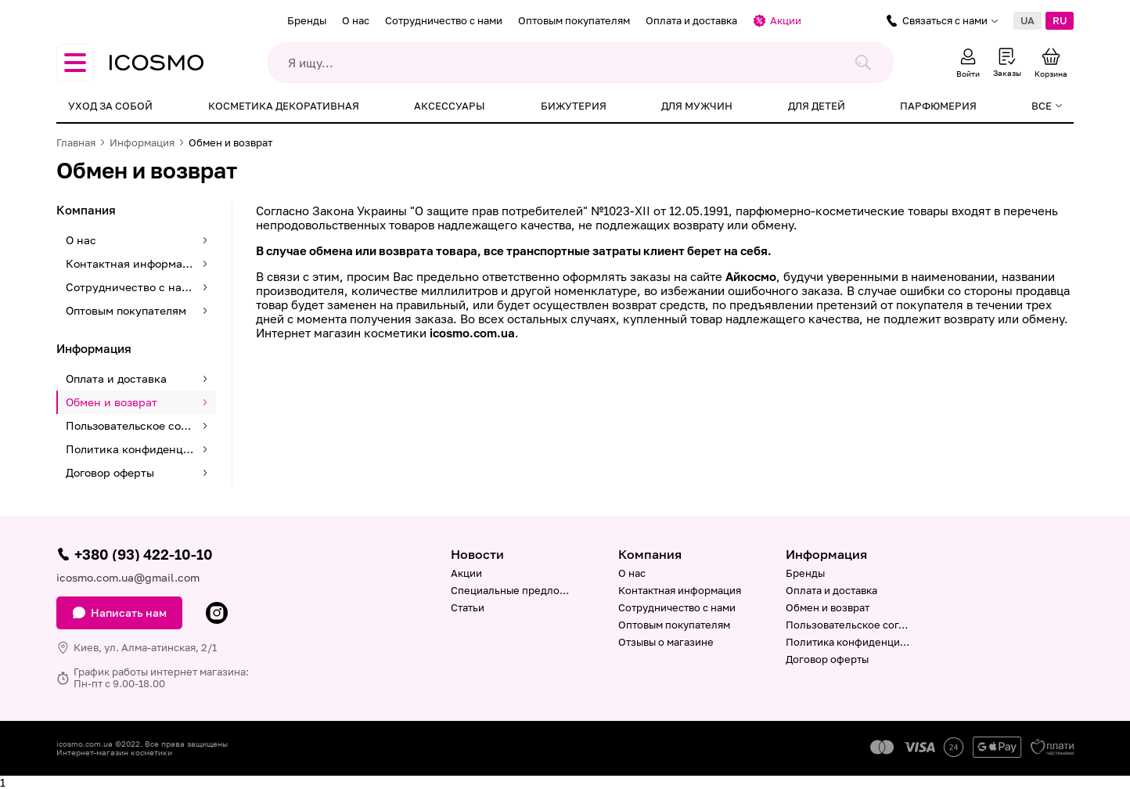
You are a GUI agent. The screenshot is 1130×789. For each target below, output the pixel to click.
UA (1027, 20)
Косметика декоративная (283, 105)
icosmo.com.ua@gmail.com (128, 577)
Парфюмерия (938, 105)
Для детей (816, 105)
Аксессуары (449, 105)
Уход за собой (110, 105)
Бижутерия (573, 105)
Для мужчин (696, 105)
